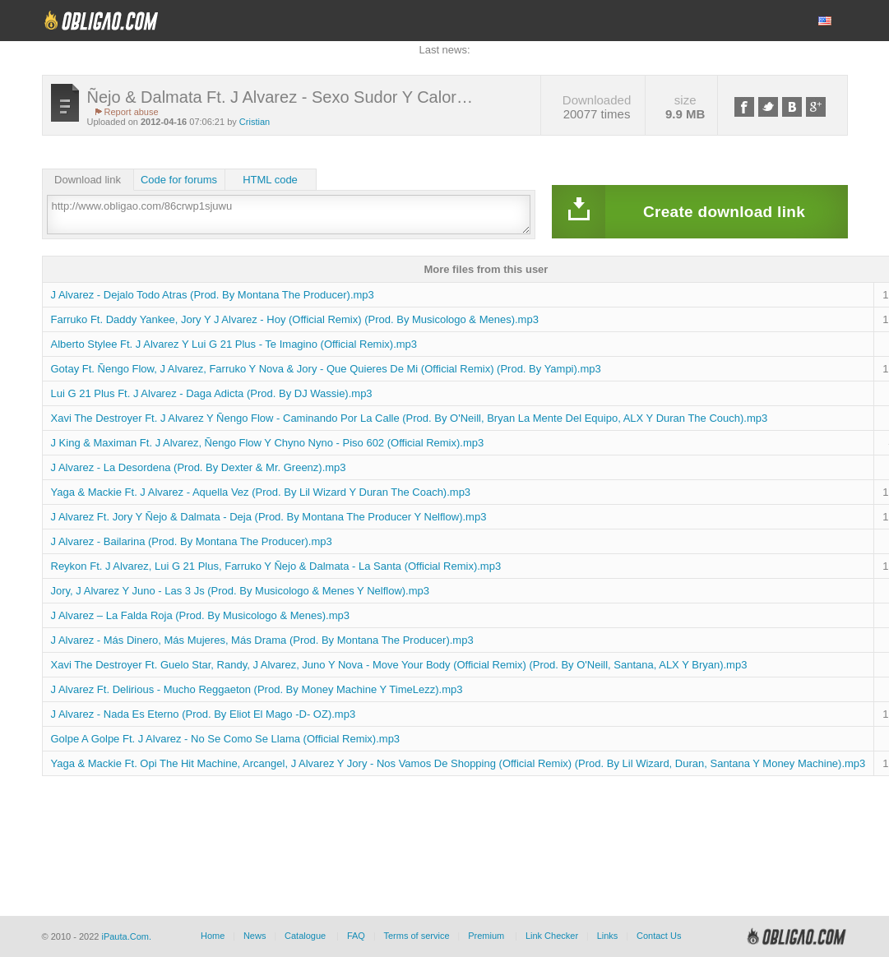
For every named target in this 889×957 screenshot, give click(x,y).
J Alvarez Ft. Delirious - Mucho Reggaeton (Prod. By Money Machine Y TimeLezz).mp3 (257, 689)
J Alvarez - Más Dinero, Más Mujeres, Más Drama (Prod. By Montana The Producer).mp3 (262, 640)
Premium (486, 936)
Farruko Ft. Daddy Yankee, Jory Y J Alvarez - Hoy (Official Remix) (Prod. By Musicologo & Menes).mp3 (295, 319)
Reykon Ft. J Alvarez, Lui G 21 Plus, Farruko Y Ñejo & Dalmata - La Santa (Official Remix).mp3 (276, 566)
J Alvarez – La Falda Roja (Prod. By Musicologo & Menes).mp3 (200, 615)
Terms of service (417, 936)
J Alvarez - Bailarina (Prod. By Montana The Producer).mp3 (191, 541)
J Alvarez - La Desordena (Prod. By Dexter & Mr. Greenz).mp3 (198, 467)
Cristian (254, 122)
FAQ (356, 936)
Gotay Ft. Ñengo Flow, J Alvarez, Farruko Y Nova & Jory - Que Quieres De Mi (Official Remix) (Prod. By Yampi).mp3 (326, 369)
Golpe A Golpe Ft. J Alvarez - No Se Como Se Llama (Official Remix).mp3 (226, 739)
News (254, 936)
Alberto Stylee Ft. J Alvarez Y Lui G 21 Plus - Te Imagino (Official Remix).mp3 (234, 344)
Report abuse (131, 112)
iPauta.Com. (126, 936)
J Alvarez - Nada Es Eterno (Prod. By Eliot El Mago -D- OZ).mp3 (203, 714)
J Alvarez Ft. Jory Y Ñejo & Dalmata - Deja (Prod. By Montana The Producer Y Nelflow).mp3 (269, 517)
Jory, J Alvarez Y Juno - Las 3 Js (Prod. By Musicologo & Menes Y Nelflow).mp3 (240, 591)
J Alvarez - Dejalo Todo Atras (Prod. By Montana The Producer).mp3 (212, 295)
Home (213, 936)
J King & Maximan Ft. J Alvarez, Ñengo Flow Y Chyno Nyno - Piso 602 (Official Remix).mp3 (267, 443)
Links (607, 936)
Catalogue (305, 936)
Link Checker (552, 936)
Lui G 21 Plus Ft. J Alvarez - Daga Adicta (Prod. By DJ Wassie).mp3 (212, 393)
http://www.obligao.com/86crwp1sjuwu (288, 214)
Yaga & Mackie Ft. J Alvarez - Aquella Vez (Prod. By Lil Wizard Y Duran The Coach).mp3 (261, 492)
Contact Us (659, 936)
